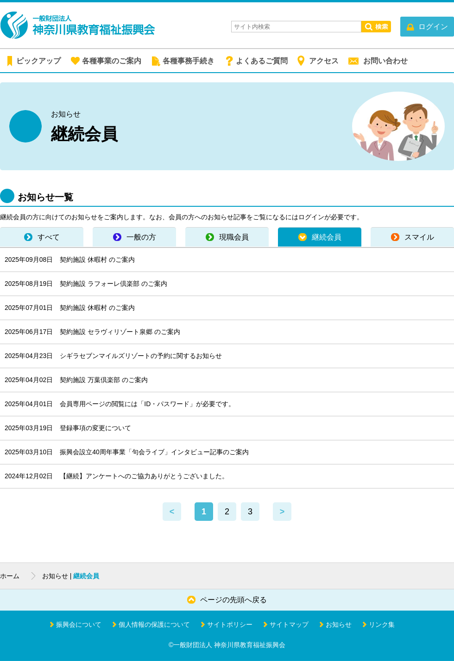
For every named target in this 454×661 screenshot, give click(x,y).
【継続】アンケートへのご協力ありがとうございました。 (144, 476)
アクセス (324, 61)
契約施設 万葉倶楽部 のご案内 (104, 379)
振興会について (78, 624)
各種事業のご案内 (111, 61)
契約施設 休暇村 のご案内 (97, 259)
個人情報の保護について (154, 624)
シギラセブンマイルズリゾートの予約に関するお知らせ (141, 355)
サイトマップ (289, 624)
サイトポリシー (229, 624)
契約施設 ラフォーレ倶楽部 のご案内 (113, 283)
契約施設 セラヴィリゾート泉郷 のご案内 (120, 331)
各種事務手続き (188, 61)
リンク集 (382, 624)
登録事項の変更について (95, 428)
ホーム (9, 576)
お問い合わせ (385, 61)
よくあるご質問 (262, 61)
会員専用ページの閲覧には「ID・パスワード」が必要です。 (147, 404)
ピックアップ (38, 61)
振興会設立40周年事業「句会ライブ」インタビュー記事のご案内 (154, 452)
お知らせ (339, 624)
